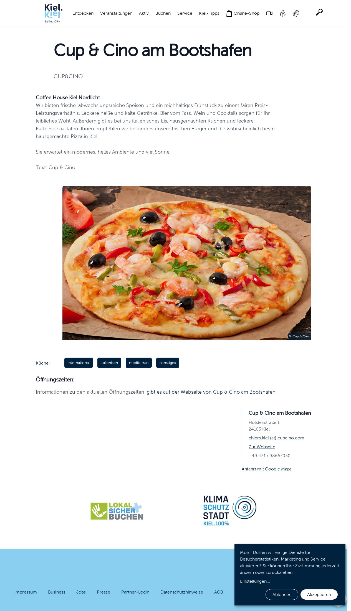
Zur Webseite (262, 446)
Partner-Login (135, 592)
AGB (218, 592)
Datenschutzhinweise (181, 592)
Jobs (81, 592)
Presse (103, 592)
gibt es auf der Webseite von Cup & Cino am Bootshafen (211, 392)
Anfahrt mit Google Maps (267, 469)
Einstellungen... (255, 581)
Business (56, 592)
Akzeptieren (319, 594)
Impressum (25, 592)
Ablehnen (281, 594)
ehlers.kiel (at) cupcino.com (276, 438)
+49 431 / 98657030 (270, 455)
